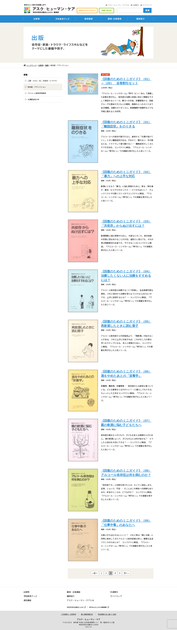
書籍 (47, 65)
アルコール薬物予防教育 (37, 93)
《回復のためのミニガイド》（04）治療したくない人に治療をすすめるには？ (126, 276)
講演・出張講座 (73, 592)
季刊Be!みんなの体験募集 (99, 607)
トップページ (30, 65)
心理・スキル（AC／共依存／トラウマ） (43, 80)
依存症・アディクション (37, 87)
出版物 (40, 65)
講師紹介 (71, 596)
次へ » (126, 573)
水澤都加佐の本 (33, 99)
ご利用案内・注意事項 (68, 614)
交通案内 (135, 5)
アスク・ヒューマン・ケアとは (117, 5)
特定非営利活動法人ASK (76, 607)
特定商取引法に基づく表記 (107, 614)
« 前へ (94, 573)
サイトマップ (146, 5)
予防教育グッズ (30, 596)
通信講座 (27, 600)
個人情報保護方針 (87, 614)
